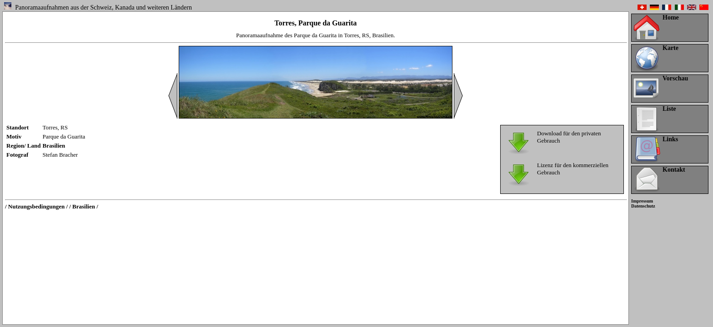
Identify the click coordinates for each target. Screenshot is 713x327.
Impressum (642, 200)
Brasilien (54, 145)
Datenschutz (643, 205)
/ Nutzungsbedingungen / (36, 206)
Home (671, 17)
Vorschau (675, 78)
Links (670, 139)
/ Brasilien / (83, 206)
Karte (670, 48)
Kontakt (674, 169)
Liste (669, 108)
